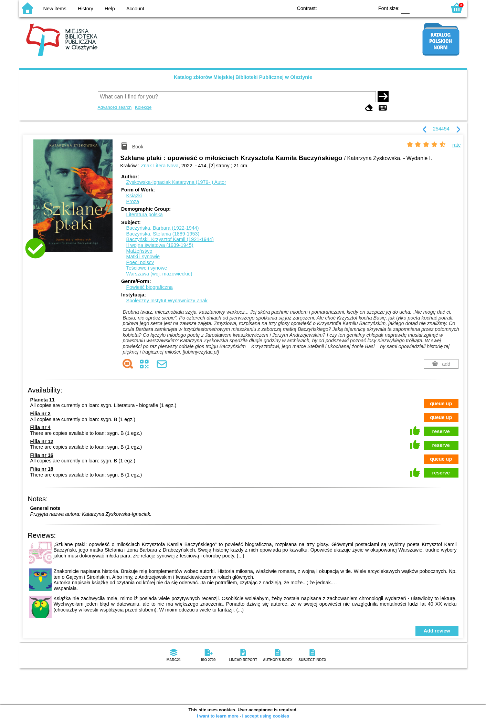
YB (352, 8)
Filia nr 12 (41, 441)
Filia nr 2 (40, 413)
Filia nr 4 (40, 427)
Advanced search (115, 107)
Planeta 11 (42, 399)
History (85, 8)
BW (338, 8)
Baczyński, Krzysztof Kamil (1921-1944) (169, 239)
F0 (405, 8)
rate (456, 145)
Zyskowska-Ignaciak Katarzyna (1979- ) (176, 182)
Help (110, 8)
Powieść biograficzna (149, 287)
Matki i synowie (143, 256)
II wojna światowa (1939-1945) (159, 245)
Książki (134, 195)
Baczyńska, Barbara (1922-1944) (162, 228)
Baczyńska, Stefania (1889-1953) (162, 234)
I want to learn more (218, 716)
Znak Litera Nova (160, 165)
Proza (132, 201)
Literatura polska (144, 214)
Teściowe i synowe (146, 268)
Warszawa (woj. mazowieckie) (159, 273)
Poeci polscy (140, 262)
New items (54, 8)
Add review (437, 631)
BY (366, 8)
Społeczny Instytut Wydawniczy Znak (167, 300)
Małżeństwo (139, 251)
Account (135, 8)
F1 (417, 8)
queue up (441, 403)
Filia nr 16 (41, 455)
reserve (441, 431)
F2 (433, 8)
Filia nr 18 (41, 469)
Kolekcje (143, 107)
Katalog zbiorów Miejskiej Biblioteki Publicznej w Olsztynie (243, 77)
